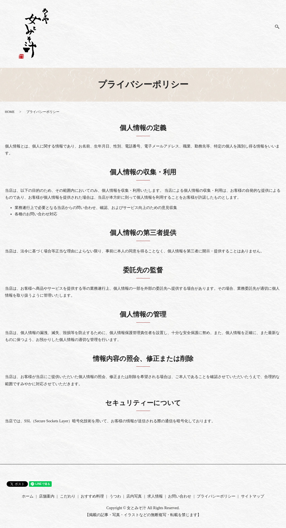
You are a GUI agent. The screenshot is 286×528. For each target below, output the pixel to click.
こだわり (207, 35)
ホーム (183, 30)
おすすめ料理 (219, 35)
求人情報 (255, 26)
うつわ (243, 33)
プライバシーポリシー (216, 496)
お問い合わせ (267, 35)
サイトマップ (252, 496)
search (279, 29)
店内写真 (231, 26)
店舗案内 (195, 26)
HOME (10, 112)
